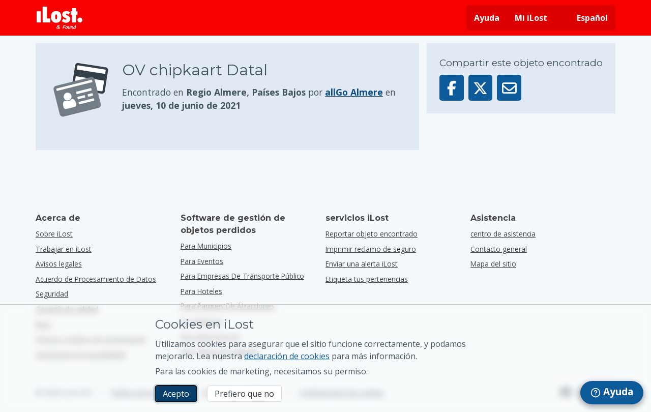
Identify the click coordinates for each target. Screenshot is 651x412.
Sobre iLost (54, 234)
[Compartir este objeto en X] (480, 88)
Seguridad (52, 294)
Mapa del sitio (493, 264)
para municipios (206, 246)
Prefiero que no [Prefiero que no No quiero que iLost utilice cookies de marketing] (244, 393)
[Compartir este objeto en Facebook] (451, 88)
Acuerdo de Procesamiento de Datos (96, 279)
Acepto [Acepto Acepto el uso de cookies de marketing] (176, 393)
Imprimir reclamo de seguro (371, 249)
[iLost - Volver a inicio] (59, 18)
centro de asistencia (503, 234)
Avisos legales (59, 264)
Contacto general (498, 249)
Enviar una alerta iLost (362, 264)
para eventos (202, 261)
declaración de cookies (287, 356)
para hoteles (201, 291)
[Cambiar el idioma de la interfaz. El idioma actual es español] (585, 18)
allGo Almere (354, 92)
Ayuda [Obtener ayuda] (486, 17)
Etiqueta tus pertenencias (367, 279)
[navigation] (611, 392)
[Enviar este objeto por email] (509, 88)
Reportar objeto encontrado (372, 234)
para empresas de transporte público (242, 276)
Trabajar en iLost (64, 249)
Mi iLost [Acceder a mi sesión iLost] (531, 17)
